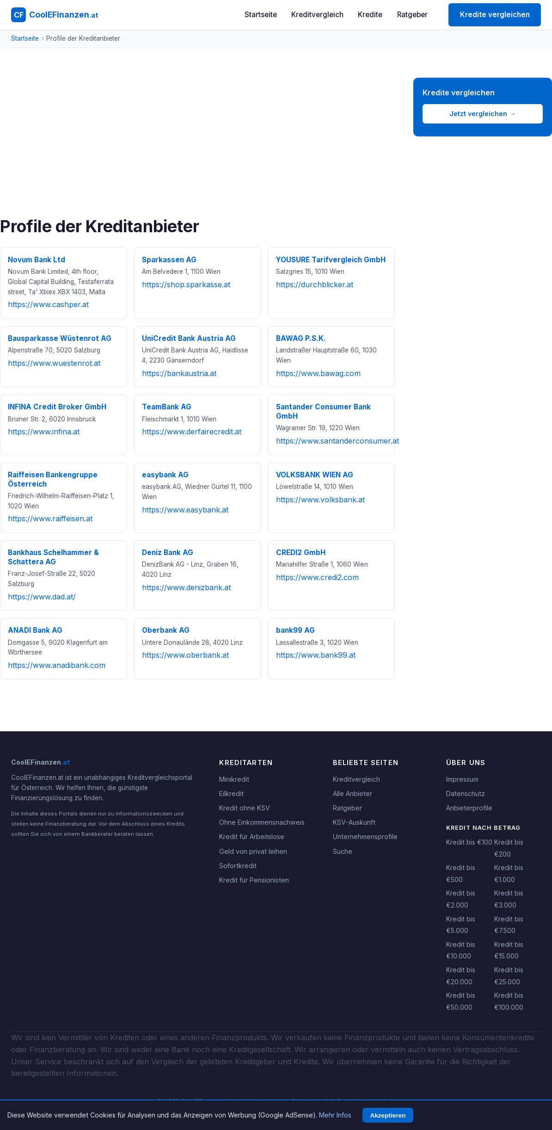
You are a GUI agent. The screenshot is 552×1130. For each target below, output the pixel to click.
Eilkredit (231, 793)
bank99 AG (295, 630)
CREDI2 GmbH (300, 552)
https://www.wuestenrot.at (54, 363)
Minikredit (234, 779)
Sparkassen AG (169, 259)
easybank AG (165, 474)
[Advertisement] (197, 147)
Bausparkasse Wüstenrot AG (59, 338)
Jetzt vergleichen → (482, 113)
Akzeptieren (387, 1115)
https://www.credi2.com (317, 577)
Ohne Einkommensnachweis (262, 822)
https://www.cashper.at (48, 304)
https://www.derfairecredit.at (191, 431)
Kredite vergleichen (495, 14)
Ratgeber (412, 14)
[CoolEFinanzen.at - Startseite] (54, 14)
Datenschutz (465, 793)
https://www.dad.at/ (42, 596)
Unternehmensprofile (365, 836)
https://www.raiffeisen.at (50, 518)
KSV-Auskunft (354, 822)
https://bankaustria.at (179, 373)
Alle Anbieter (352, 793)
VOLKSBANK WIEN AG (314, 474)
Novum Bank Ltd (36, 259)
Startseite (261, 14)
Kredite (370, 14)
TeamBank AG (166, 406)
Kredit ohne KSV (244, 808)
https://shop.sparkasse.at (186, 284)
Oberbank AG (166, 630)
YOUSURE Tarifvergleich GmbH (331, 259)
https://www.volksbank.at (320, 499)
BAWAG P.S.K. (301, 338)
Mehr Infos (335, 1115)
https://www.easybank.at (185, 509)
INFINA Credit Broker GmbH (57, 406)
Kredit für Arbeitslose (251, 836)
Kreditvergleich (317, 14)
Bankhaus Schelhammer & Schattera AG (53, 557)
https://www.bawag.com (318, 373)
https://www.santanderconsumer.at (337, 440)
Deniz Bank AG (167, 552)
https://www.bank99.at (316, 655)
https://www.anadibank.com (56, 665)
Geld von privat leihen (253, 851)
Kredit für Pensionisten (254, 880)
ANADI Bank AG (35, 630)
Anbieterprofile (469, 808)
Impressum (462, 779)
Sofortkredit (238, 866)
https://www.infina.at (44, 431)
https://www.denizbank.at (186, 587)
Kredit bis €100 (469, 842)
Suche (342, 851)
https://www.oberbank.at (185, 655)
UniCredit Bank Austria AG (189, 338)
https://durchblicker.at (314, 284)
